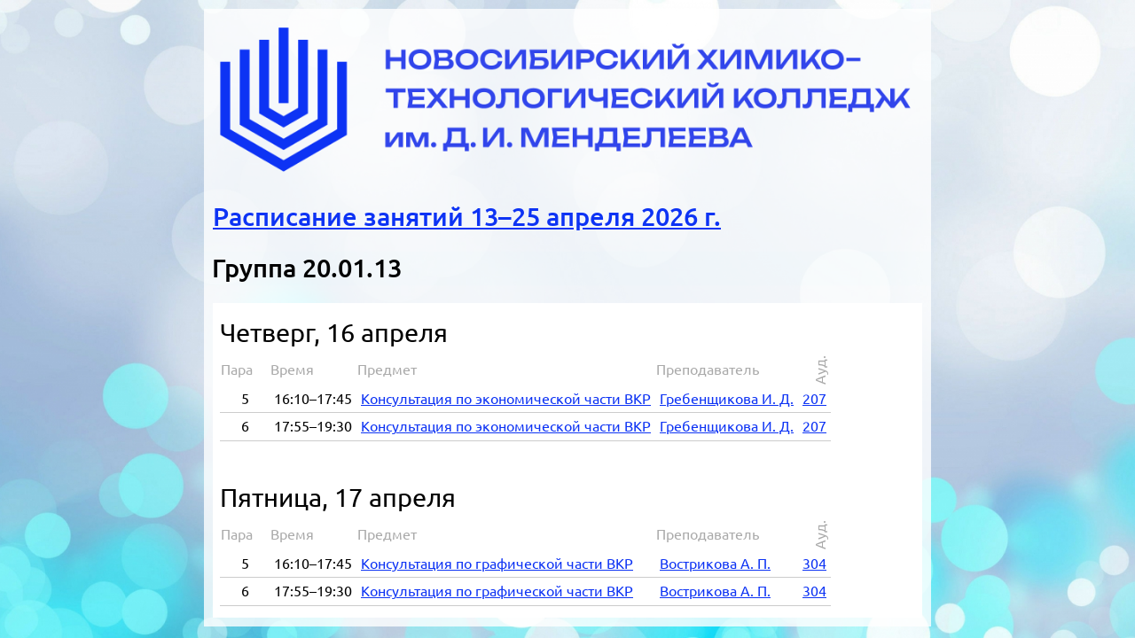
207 (814, 399)
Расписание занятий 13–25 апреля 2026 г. (467, 216)
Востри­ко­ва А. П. (715, 564)
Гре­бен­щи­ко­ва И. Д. (727, 399)
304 (814, 564)
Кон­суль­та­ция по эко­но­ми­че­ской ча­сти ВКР (506, 399)
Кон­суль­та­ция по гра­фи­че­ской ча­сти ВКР (497, 564)
